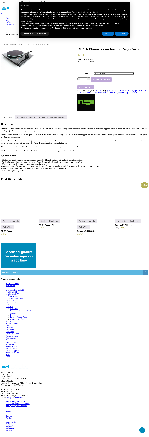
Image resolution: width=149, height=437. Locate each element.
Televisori (9, 340)
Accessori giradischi (17, 319)
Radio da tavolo (11, 348)
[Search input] (72, 272)
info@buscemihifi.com (15, 398)
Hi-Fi (8, 424)
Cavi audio (10, 330)
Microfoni (9, 328)
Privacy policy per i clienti (15, 402)
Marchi (8, 414)
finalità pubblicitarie (34, 19)
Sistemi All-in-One (13, 346)
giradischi (110, 90)
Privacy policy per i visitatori (16, 406)
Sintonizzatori (11, 338)
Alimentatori (10, 286)
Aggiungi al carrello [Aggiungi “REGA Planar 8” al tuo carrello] (11, 221)
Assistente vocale (12, 353)
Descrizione (8, 117)
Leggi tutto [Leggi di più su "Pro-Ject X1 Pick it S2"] (121, 221)
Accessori (9, 321)
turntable (121, 93)
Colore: (85, 73)
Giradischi (9, 44)
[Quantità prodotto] (83, 78)
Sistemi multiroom (13, 334)
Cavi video (10, 332)
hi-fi (131, 93)
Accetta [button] (122, 33)
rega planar (136, 90)
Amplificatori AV (12, 294)
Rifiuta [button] (108, 33)
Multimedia (10, 426)
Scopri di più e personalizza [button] (35, 33)
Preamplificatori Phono (19, 317)
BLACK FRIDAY (12, 284)
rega (127, 93)
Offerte (8, 359)
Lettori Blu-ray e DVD (14, 298)
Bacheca (9, 416)
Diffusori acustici (12, 296)
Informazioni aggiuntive (26, 117)
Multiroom (10, 428)
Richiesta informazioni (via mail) (52, 117)
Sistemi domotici (12, 336)
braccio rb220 (112, 93)
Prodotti (9, 412)
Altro (8, 355)
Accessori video (12, 323)
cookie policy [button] (94, 12)
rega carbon (119, 90)
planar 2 (128, 90)
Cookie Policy (11, 408)
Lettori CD (10, 300)
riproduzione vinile (99, 93)
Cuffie (8, 325)
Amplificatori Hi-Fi (13, 292)
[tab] (8, 117)
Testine (13, 313)
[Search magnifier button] (145, 272)
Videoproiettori (11, 342)
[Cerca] (11, 2)
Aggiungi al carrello (101, 79)
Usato (8, 357)
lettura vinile (86, 93)
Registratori (10, 344)
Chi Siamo (10, 418)
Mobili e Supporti (12, 350)
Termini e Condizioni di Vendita (18, 404)
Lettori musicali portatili (15, 290)
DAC (8, 305)
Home (3, 44)
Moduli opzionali (12, 288)
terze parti (56, 14)
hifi (135, 93)
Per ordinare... (85, 87)
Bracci (12, 315)
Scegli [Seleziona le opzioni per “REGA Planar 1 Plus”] (43, 221)
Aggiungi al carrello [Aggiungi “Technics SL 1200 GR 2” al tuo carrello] (87, 221)
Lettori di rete (11, 302)
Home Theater (11, 422)
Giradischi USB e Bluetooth (20, 311)
